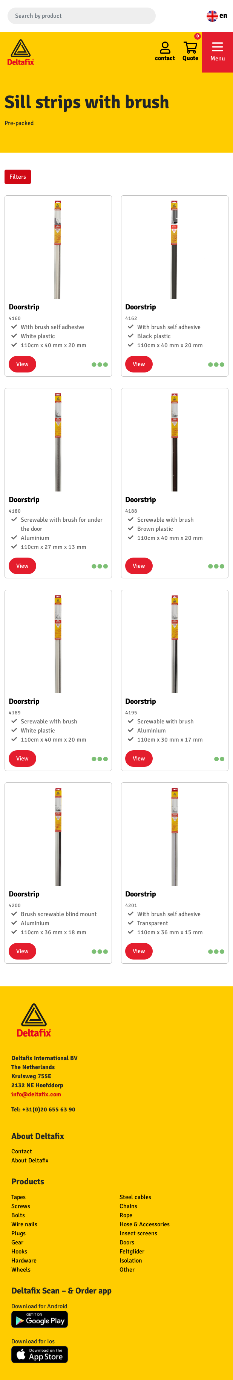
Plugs (18, 1233)
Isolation (131, 1260)
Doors (127, 1242)
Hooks (19, 1251)
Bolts (18, 1215)
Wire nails (24, 1224)
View (22, 364)
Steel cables (135, 1197)
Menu (217, 51)
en (217, 15)
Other (127, 1269)
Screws (20, 1206)
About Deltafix (29, 1160)
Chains (128, 1206)
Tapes (18, 1197)
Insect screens (138, 1233)
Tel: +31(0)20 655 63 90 (43, 1109)
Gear (17, 1242)
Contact (21, 1151)
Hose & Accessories (145, 1224)
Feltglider (132, 1251)
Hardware (24, 1260)
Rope (126, 1215)
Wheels (21, 1269)
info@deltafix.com (36, 1094)
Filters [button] (17, 177)
